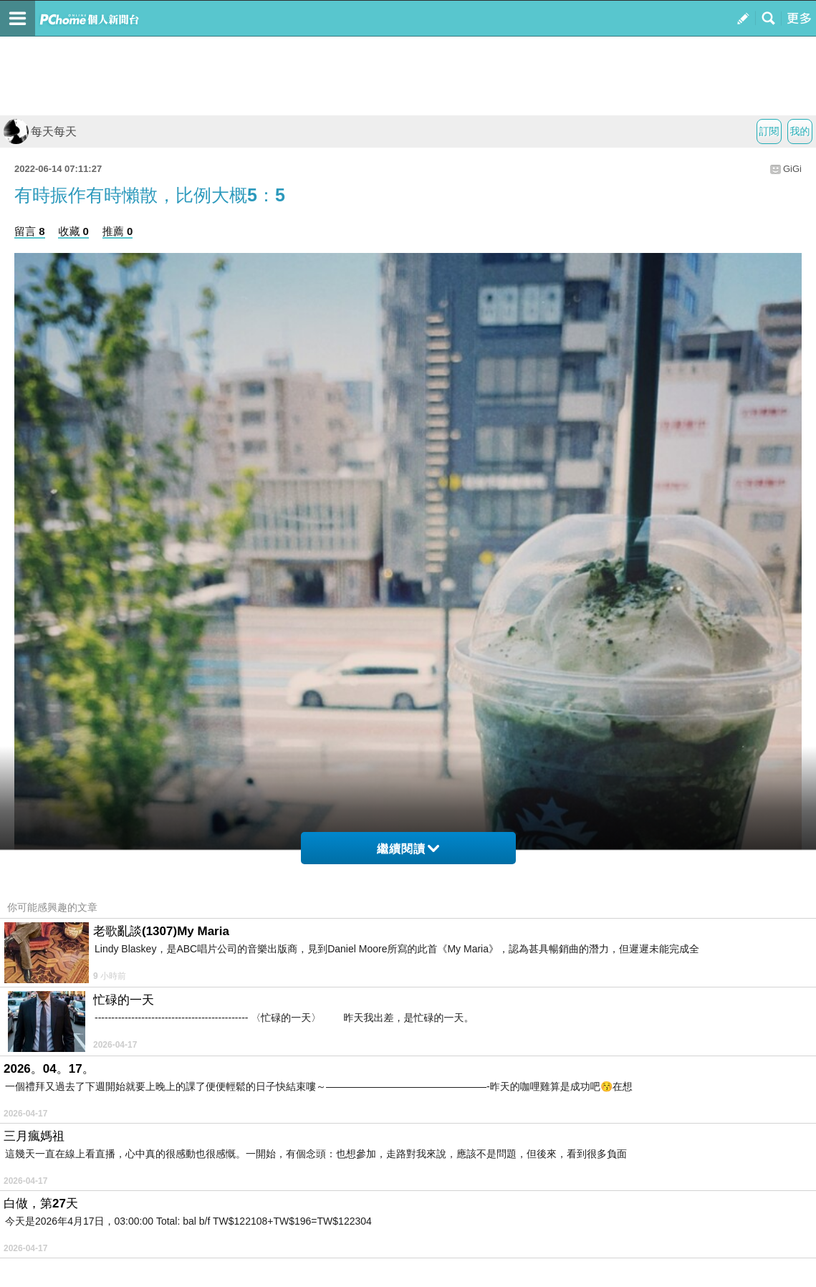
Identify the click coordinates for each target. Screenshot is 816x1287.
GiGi (792, 168)
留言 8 (29, 231)
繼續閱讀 (408, 849)
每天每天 (40, 131)
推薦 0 (117, 231)
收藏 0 (73, 231)
